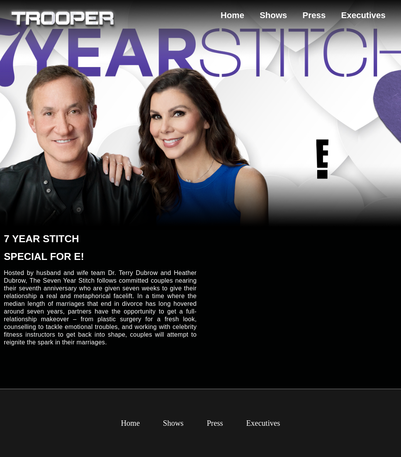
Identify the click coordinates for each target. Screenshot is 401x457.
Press (314, 15)
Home (232, 15)
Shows (273, 15)
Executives (363, 15)
